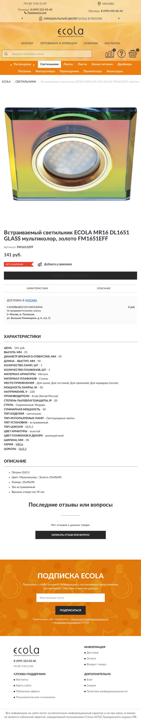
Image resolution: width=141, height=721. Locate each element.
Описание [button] (103, 288)
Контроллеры (45, 71)
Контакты (112, 43)
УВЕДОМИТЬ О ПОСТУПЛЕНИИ (70, 276)
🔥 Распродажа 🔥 (22, 64)
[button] (35, 12)
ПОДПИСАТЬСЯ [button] (70, 610)
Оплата (91, 658)
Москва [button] (31, 300)
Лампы (68, 64)
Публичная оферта (28, 691)
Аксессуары (115, 71)
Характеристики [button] (37, 288)
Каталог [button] (27, 43)
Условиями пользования (67, 622)
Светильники (49, 64)
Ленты (82, 64)
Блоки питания (102, 64)
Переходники (69, 71)
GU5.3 (22, 449)
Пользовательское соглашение (35, 697)
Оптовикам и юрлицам (58, 43)
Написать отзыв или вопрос (70, 535)
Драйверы (125, 64)
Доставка (93, 653)
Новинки (91, 43)
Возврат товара (96, 664)
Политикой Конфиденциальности (89, 619)
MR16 (19, 444)
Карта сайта (23, 685)
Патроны (24, 71)
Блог (90, 680)
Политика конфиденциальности (107, 691)
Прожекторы (93, 71)
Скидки (91, 685)
